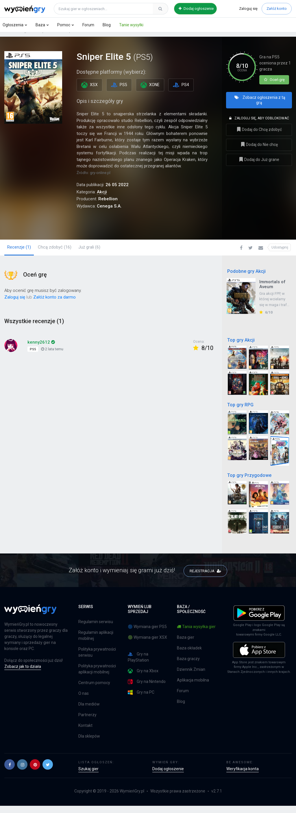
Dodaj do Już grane (259, 168)
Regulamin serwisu (95, 629)
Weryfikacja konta (242, 776)
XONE (150, 92)
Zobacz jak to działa (22, 673)
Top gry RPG (240, 411)
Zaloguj (248, 8)
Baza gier (22, 38)
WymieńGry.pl (132, 798)
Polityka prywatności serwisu (97, 659)
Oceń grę (274, 86)
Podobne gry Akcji (246, 278)
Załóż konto (277, 8)
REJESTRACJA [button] (205, 577)
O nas (83, 700)
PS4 (181, 92)
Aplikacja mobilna (193, 687)
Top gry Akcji (241, 346)
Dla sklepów (89, 743)
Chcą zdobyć (54, 253)
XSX (89, 92)
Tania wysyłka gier (196, 633)
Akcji (40, 38)
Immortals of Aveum (272, 291)
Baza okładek (189, 655)
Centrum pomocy (94, 690)
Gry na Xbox (143, 678)
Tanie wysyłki (131, 25)
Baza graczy (188, 666)
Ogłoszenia (13, 25)
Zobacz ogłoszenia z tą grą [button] (259, 109)
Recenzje (19, 253)
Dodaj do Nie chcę (259, 153)
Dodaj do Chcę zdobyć (259, 138)
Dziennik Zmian (191, 676)
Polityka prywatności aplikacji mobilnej (97, 676)
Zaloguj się (14, 303)
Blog (107, 25)
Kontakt (85, 732)
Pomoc (63, 25)
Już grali (89, 253)
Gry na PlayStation (138, 664)
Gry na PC (141, 699)
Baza (40, 25)
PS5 (54, 38)
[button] (241, 255)
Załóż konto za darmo (54, 303)
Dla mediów (89, 711)
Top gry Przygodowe (249, 482)
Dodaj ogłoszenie (196, 8)
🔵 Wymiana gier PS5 (147, 633)
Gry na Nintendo (147, 688)
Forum (88, 25)
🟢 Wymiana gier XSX (147, 644)
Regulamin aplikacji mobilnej (95, 642)
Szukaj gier (88, 776)
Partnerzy (87, 722)
